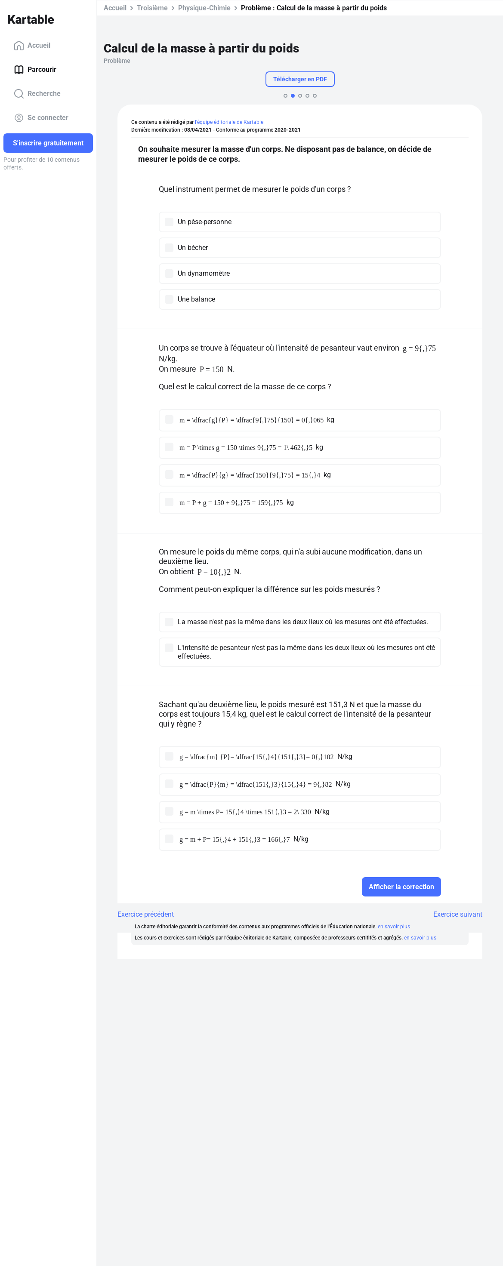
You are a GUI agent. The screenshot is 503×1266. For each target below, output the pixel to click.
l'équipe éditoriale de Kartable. (230, 122)
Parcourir (35, 70)
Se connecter (41, 118)
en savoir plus (394, 927)
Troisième (152, 8)
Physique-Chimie (204, 8)
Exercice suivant (457, 914)
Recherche (37, 94)
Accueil (32, 45)
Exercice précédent (145, 914)
